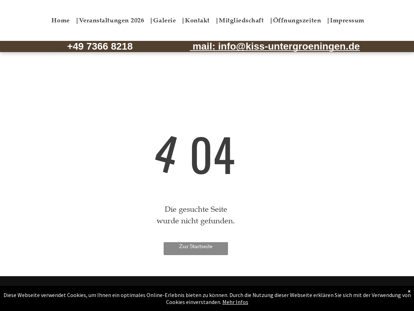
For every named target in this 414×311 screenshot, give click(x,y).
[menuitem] (65, 20)
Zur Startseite (196, 246)
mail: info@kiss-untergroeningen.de (275, 46)
